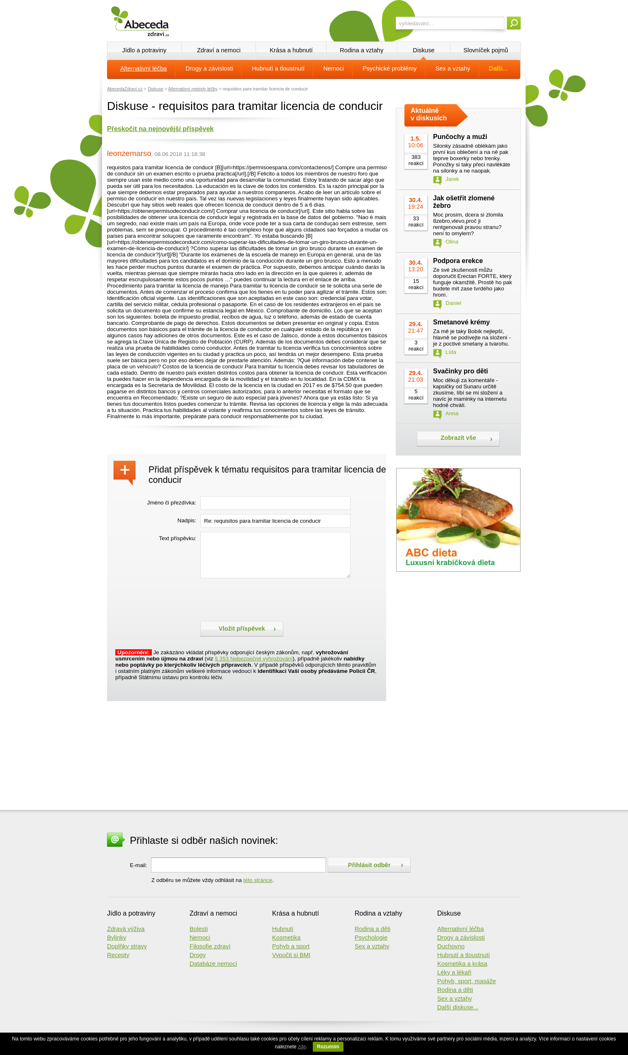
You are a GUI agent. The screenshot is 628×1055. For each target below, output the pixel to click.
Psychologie (371, 937)
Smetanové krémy (461, 322)
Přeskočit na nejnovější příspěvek (160, 128)
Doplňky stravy (127, 946)
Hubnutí (282, 929)
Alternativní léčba (143, 68)
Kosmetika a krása (462, 963)
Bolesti (199, 929)
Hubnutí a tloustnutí (278, 68)
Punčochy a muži (460, 136)
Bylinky (116, 937)
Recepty (118, 955)
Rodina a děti (372, 929)
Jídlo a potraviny (144, 50)
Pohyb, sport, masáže (466, 981)
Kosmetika (286, 937)
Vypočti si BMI (291, 955)
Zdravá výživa (125, 929)
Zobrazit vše (458, 437)
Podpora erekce (458, 260)
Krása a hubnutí (291, 50)
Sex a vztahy (453, 68)
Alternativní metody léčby (193, 88)
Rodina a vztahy (361, 50)
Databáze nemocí (213, 963)
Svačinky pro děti (460, 371)
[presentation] (263, 598)
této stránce (258, 880)
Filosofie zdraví (210, 946)
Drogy (198, 955)
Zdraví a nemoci (219, 50)
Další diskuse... (457, 1007)
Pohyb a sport (290, 946)
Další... (498, 68)
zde (302, 1047)
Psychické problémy (389, 68)
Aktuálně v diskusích (429, 114)
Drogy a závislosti (209, 68)
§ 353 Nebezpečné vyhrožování (253, 658)
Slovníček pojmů (485, 50)
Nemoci (333, 68)
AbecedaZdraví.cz (125, 88)
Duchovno (451, 946)
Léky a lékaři (454, 972)
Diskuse (423, 50)
